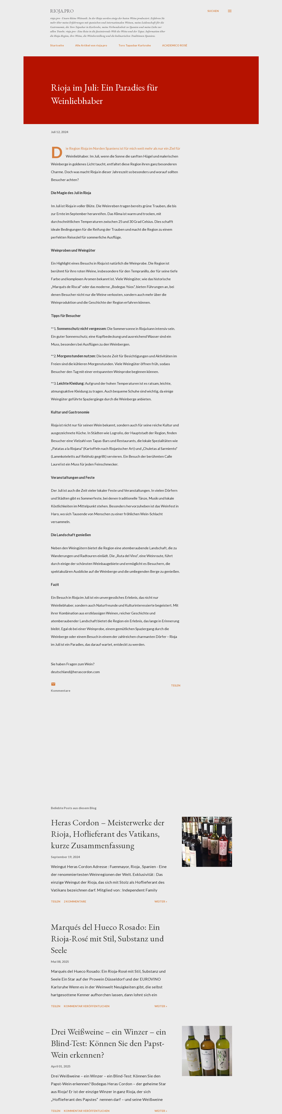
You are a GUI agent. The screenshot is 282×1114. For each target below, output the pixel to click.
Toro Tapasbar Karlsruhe (134, 45)
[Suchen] (213, 11)
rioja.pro (62, 11)
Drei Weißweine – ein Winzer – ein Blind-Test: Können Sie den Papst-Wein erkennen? (108, 1043)
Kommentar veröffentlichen (86, 1006)
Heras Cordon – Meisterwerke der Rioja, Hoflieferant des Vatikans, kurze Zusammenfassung (107, 834)
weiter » (161, 901)
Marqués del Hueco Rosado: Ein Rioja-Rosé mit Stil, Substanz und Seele (107, 938)
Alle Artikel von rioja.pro (91, 45)
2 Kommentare (75, 901)
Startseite (57, 45)
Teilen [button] (175, 685)
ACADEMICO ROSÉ (174, 45)
